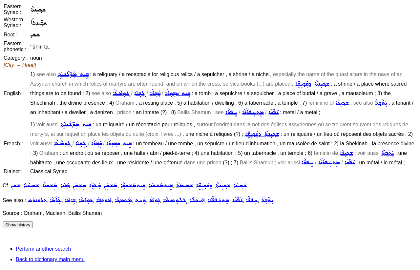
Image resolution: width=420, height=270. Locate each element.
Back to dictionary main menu (50, 259)
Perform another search (43, 249)
